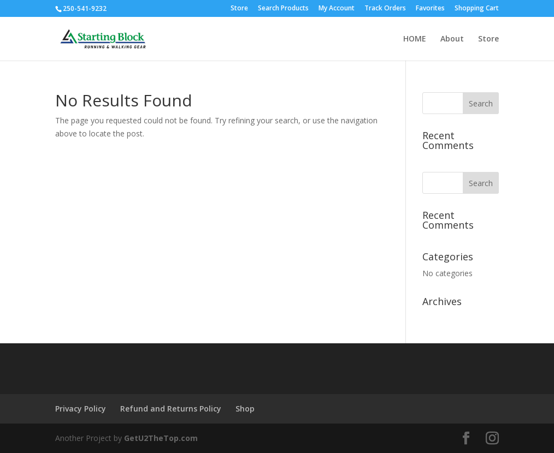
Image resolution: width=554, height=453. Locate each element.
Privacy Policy (80, 408)
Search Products (283, 9)
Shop (245, 408)
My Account (337, 9)
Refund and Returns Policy (170, 408)
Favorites (430, 9)
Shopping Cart (477, 9)
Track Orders (385, 9)
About (452, 39)
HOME (414, 39)
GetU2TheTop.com (161, 438)
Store (239, 9)
